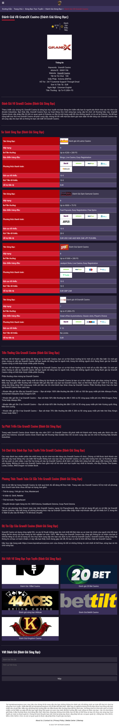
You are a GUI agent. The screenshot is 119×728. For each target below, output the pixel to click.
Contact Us (48, 720)
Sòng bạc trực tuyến (34, 9)
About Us (39, 720)
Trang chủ (18, 9)
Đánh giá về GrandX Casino (76, 9)
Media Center (71, 720)
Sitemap (80, 720)
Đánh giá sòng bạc (54, 9)
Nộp (59, 679)
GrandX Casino (63, 73)
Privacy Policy (59, 720)
